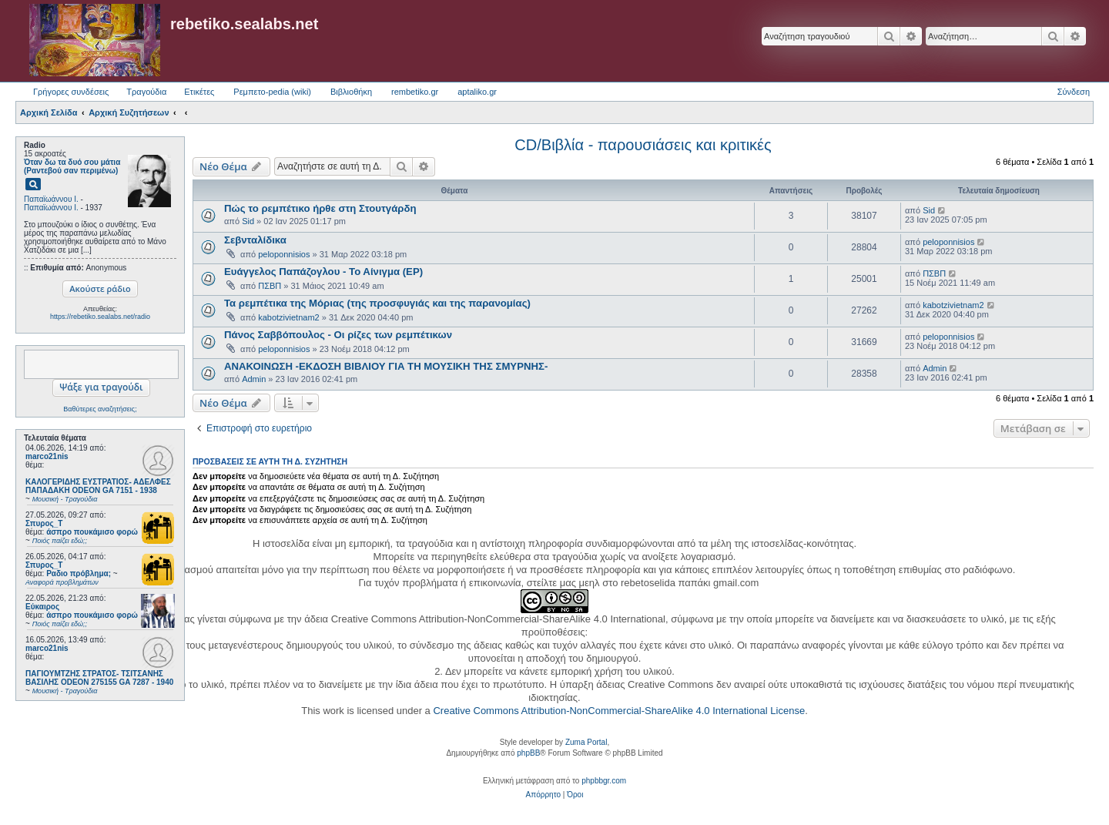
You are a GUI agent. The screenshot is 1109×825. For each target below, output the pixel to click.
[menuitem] (543, 795)
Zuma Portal (586, 742)
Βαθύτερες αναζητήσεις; (99, 409)
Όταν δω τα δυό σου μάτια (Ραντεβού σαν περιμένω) (72, 166)
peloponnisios (284, 254)
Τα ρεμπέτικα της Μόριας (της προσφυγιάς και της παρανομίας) (377, 303)
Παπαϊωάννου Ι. (51, 199)
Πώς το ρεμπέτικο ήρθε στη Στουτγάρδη (320, 208)
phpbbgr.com (603, 780)
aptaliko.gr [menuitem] (477, 91)
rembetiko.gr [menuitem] (414, 91)
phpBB (528, 753)
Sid (248, 221)
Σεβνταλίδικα (255, 240)
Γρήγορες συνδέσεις (71, 91)
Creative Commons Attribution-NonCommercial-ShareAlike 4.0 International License (619, 710)
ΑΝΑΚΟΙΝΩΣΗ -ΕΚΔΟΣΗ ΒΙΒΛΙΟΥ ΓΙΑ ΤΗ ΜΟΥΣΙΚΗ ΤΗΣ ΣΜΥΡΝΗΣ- (386, 366)
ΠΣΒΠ (269, 285)
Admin (254, 379)
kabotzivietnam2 (289, 317)
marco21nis (47, 456)
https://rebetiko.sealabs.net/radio (100, 316)
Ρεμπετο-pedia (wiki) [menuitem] (272, 91)
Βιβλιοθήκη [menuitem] (351, 91)
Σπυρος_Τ (43, 523)
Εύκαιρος (42, 606)
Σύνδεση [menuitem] (1073, 91)
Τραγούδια (146, 91)
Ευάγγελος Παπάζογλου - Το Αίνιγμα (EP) (323, 271)
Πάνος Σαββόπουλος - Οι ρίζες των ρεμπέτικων (338, 334)
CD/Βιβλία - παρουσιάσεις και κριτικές (642, 144)
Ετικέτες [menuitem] (199, 91)
